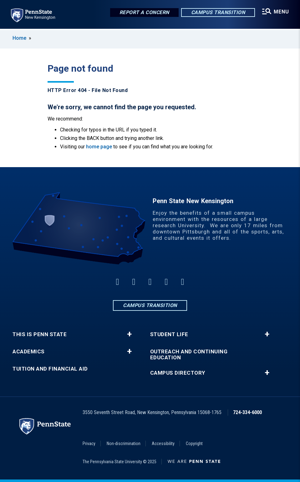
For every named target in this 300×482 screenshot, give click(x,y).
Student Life (169, 334)
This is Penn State (40, 334)
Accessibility (163, 443)
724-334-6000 (247, 412)
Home (19, 38)
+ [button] (129, 334)
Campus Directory (177, 373)
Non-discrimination (123, 443)
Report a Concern (144, 12)
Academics (29, 352)
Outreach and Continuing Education (189, 355)
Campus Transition (218, 12)
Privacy (89, 443)
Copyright (194, 443)
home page (99, 147)
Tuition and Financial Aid (50, 369)
